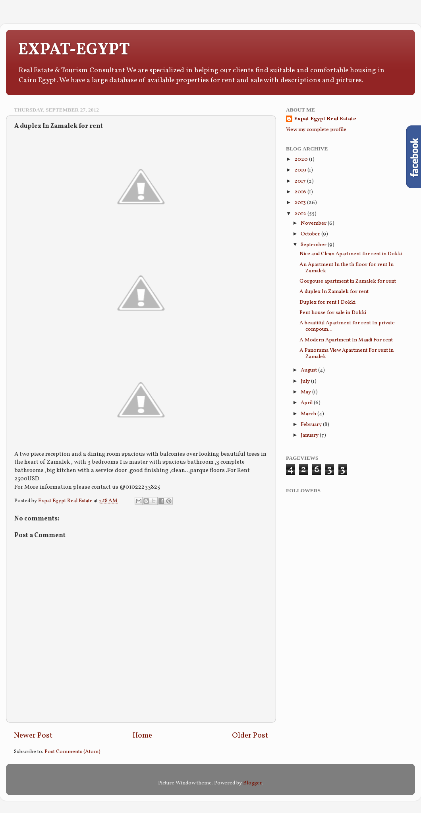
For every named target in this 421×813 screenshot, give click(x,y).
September (314, 245)
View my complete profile (316, 129)
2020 (301, 159)
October (311, 234)
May (306, 392)
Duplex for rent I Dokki (327, 302)
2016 (300, 192)
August (309, 370)
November (314, 223)
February (312, 424)
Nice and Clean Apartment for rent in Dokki (350, 254)
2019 (300, 170)
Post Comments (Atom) (72, 751)
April (307, 402)
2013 (300, 202)
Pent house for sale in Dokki (332, 312)
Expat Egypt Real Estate (66, 501)
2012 (300, 214)
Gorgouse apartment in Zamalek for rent (347, 281)
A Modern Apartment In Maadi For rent (346, 340)
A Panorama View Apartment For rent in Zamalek (346, 353)
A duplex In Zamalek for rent (334, 291)
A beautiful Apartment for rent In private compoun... (347, 326)
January (310, 435)
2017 (300, 181)
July (306, 381)
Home (142, 735)
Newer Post (33, 735)
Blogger (252, 783)
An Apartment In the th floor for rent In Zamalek (346, 268)
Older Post (250, 735)
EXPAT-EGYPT (74, 50)
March (309, 414)
